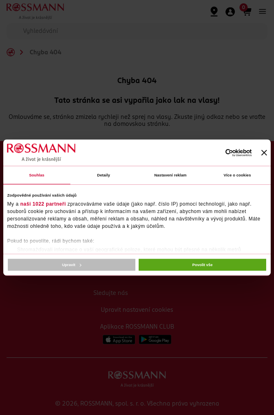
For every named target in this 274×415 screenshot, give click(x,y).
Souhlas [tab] (36, 175)
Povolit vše (202, 265)
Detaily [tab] (103, 175)
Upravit (71, 265)
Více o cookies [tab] (237, 175)
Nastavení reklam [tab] (170, 175)
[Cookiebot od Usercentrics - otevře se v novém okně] (216, 153)
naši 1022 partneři (43, 204)
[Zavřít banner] (264, 152)
